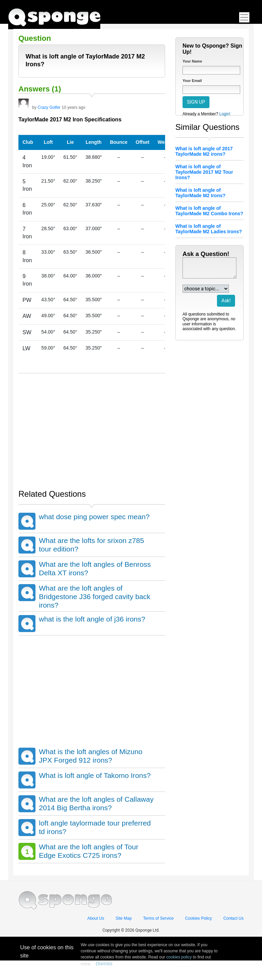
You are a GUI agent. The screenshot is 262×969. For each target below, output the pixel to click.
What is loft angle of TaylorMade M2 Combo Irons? (209, 210)
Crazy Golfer (49, 107)
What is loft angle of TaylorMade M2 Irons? (200, 192)
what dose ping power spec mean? (94, 517)
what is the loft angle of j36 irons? (92, 619)
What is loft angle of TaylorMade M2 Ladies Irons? (208, 228)
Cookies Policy (198, 918)
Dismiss (104, 963)
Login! (225, 114)
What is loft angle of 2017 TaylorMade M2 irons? (204, 151)
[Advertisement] (91, 427)
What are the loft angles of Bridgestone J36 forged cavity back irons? (94, 596)
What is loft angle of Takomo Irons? (95, 775)
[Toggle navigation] (244, 17)
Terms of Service (158, 918)
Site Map (124, 918)
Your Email (192, 81)
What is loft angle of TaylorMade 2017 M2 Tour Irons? (204, 172)
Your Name (192, 61)
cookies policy (179, 957)
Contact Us (233, 918)
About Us (95, 918)
